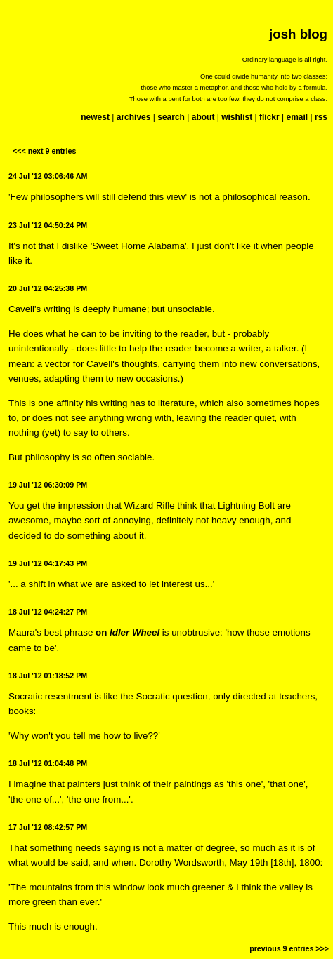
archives (134, 117)
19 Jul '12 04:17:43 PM (47, 563)
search (171, 117)
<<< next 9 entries (44, 151)
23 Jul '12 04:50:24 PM (47, 225)
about (203, 117)
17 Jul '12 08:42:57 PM (47, 827)
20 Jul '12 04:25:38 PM (47, 288)
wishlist (236, 117)
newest (95, 117)
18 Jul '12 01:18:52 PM (47, 675)
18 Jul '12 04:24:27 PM (47, 612)
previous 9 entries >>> (289, 948)
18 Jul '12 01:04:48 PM (47, 763)
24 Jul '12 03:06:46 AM (47, 176)
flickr (269, 117)
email (297, 117)
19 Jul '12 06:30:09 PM (47, 485)
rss (321, 117)
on (127, 632)
